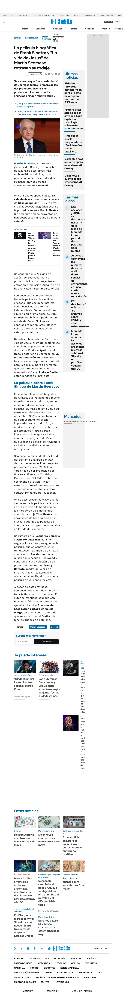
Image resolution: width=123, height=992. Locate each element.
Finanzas (57, 28)
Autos (48, 972)
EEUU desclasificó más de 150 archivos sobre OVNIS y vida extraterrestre (80, 313)
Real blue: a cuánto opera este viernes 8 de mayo (73, 883)
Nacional (19, 968)
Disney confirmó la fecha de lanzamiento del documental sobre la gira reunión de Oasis (37, 113)
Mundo (34, 968)
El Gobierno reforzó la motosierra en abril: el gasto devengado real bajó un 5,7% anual (73, 93)
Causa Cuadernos (106, 15)
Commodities (84, 422)
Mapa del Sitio (22, 977)
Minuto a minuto (23, 874)
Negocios (89, 28)
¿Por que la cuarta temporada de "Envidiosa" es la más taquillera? (73, 143)
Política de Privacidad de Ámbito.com (57, 977)
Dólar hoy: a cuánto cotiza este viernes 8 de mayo (73, 180)
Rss (100, 972)
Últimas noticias (39, 958)
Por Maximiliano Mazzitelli (48, 911)
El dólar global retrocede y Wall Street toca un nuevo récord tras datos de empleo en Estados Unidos (24, 926)
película (54, 626)
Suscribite (46, 641)
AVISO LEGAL (91, 977)
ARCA (76, 15)
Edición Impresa (69, 968)
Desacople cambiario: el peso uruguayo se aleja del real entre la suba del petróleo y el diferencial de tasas (48, 892)
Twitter (15, 948)
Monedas (68, 422)
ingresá (117, 21)
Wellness (91, 963)
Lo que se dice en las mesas (44, 15)
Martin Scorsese (46, 38)
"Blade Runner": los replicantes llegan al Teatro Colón (24, 684)
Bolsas (75, 422)
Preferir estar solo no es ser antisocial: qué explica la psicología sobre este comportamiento (74, 119)
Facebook (21, 948)
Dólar (25, 28)
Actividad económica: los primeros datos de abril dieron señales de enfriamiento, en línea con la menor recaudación (79, 276)
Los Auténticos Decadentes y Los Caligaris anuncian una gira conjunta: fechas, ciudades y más (49, 687)
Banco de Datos (23, 963)
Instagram (28, 948)
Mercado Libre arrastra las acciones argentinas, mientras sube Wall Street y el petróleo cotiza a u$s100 (78, 349)
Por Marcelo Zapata (22, 697)
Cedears (93, 422)
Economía (40, 28)
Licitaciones (62, 982)
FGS (119, 15)
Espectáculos (31, 38)
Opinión (106, 28)
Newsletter (117, 28)
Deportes (49, 968)
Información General (27, 972)
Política (73, 28)
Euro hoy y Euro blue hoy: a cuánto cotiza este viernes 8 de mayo (49, 927)
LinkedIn (35, 948)
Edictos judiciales (25, 982)
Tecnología (86, 972)
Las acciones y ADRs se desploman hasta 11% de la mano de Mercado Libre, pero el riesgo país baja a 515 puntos (78, 229)
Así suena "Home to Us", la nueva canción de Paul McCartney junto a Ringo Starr (33, 247)
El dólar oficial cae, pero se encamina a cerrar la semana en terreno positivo (73, 846)
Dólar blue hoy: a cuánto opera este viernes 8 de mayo (73, 163)
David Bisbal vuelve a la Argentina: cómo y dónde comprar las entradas (58, 244)
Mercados (44, 963)
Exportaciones (89, 15)
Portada (19, 958)
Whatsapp (49, 948)
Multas (45, 982)
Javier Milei (65, 15)
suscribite (108, 21)
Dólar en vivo (23, 15)
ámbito (17, 38)
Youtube (42, 949)
